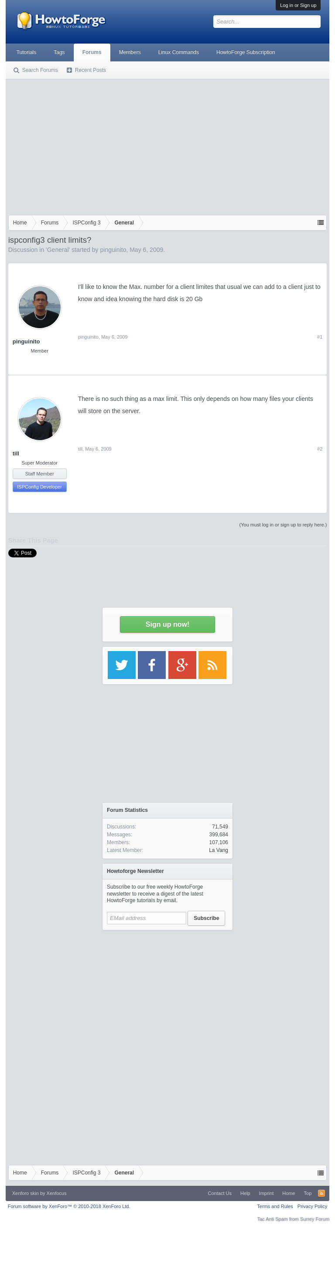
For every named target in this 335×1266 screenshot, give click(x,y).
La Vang (218, 850)
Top (308, 1193)
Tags (59, 52)
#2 (319, 448)
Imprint (266, 1193)
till (16, 453)
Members (130, 52)
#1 (319, 336)
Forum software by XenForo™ (69, 1206)
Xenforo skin (25, 1193)
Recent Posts (90, 70)
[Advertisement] (167, 145)
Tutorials (27, 52)
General (58, 249)
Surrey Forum (314, 1219)
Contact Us (220, 1193)
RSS (321, 1193)
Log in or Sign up (298, 5)
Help (245, 1193)
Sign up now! (167, 624)
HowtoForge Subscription (245, 52)
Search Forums (40, 70)
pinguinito (113, 249)
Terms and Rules (275, 1206)
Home (288, 1193)
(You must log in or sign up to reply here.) (283, 524)
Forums (92, 52)
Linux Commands (178, 52)
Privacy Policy (312, 1206)
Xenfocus (57, 1193)
